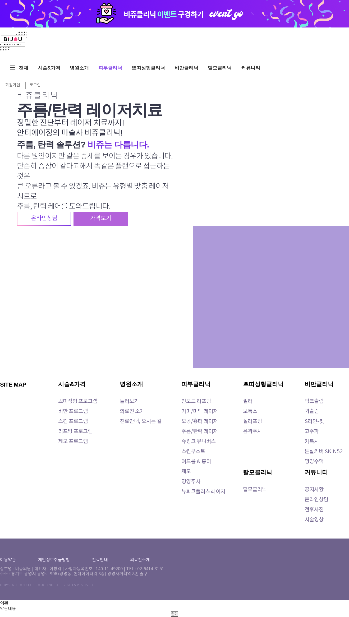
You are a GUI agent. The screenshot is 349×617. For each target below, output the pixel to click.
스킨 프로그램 (73, 422)
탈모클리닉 (220, 68)
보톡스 (250, 412)
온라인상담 (316, 500)
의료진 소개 (132, 412)
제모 (186, 472)
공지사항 (314, 490)
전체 (19, 68)
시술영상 (314, 520)
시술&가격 (49, 68)
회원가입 (12, 85)
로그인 (35, 85)
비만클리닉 (186, 68)
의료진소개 (140, 560)
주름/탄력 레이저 (199, 432)
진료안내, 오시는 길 (141, 422)
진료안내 (100, 560)
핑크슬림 (314, 401)
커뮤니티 (250, 68)
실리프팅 (252, 422)
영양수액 (314, 462)
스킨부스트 (193, 452)
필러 (247, 401)
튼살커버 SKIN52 (324, 452)
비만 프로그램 (73, 412)
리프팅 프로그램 (75, 432)
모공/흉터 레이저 (199, 422)
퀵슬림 (312, 412)
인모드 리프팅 (196, 401)
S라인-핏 (314, 422)
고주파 (312, 432)
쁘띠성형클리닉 (148, 68)
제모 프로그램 (73, 442)
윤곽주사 (252, 432)
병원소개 (79, 68)
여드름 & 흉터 (196, 462)
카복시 (312, 442)
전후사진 (314, 510)
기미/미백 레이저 (199, 412)
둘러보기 (129, 401)
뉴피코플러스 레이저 (203, 492)
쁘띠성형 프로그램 (77, 401)
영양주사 (190, 482)
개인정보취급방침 (54, 560)
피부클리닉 (110, 68)
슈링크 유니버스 (198, 442)
